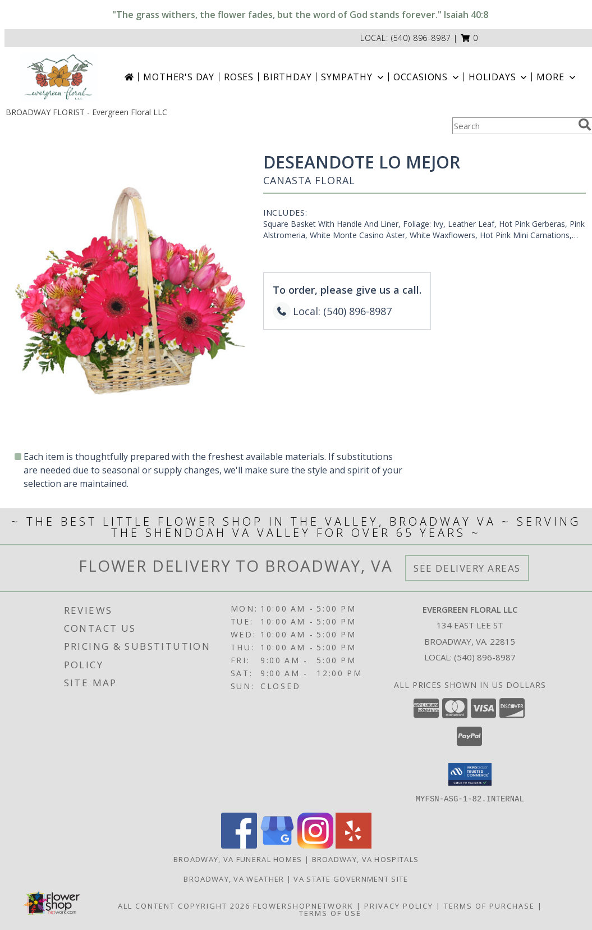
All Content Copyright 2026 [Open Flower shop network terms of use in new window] (184, 905)
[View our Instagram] (315, 845)
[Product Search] (513, 126)
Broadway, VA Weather (233, 878)
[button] (469, 38)
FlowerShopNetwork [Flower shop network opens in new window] (303, 905)
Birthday (287, 77)
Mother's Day (178, 77)
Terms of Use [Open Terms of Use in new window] (330, 913)
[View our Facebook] (239, 845)
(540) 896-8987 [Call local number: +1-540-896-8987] (421, 38)
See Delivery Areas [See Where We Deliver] (467, 568)
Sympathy (353, 77)
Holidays (499, 77)
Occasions (427, 77)
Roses (239, 77)
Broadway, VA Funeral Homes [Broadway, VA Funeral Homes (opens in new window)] (237, 859)
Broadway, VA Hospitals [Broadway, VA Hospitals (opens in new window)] (365, 859)
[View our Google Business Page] (277, 845)
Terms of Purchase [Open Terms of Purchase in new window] (489, 905)
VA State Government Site (350, 878)
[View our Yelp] (353, 845)
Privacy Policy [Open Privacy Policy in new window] (398, 905)
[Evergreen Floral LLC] (59, 77)
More (556, 77)
